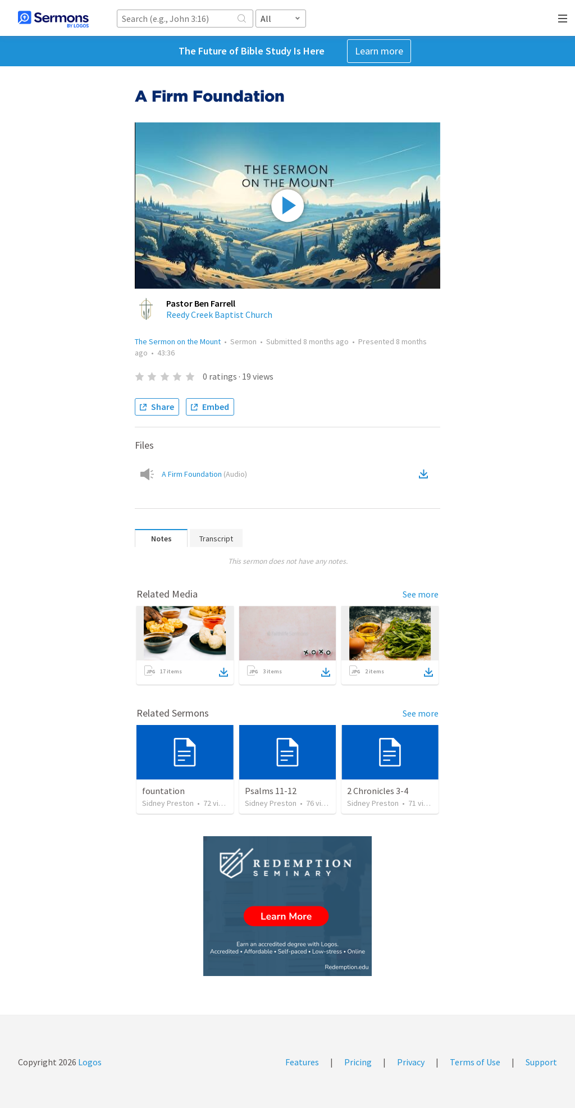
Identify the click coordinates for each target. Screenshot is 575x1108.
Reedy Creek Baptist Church (219, 314)
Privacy (411, 1062)
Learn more (379, 50)
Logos (89, 1062)
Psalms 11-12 (270, 790)
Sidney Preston (168, 803)
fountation (163, 790)
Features (302, 1062)
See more (421, 594)
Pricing (358, 1062)
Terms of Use (475, 1062)
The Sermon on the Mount (178, 341)
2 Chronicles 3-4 (377, 790)
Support (541, 1062)
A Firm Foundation (204, 474)
